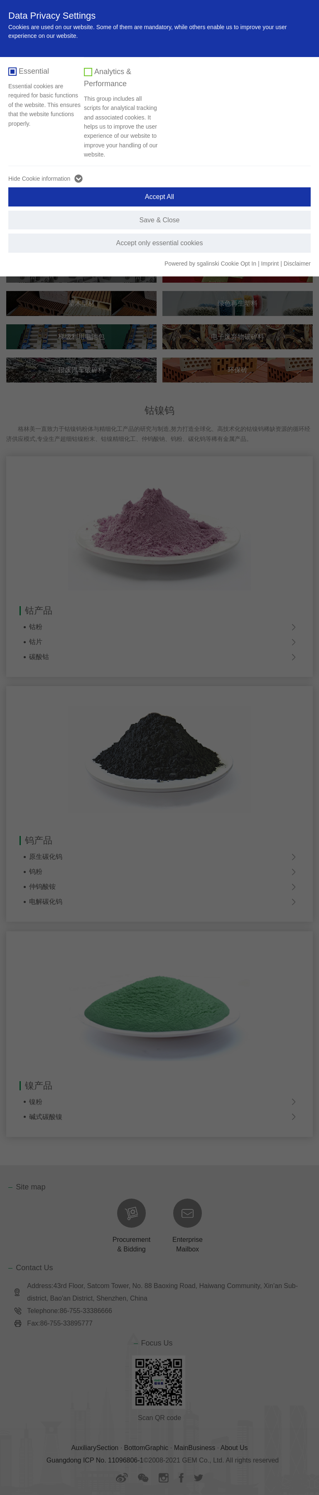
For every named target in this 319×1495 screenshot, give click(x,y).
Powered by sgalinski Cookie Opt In (211, 263)
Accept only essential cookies (159, 242)
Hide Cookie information (39, 178)
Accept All (159, 196)
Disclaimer (297, 263)
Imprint (270, 263)
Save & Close (160, 220)
